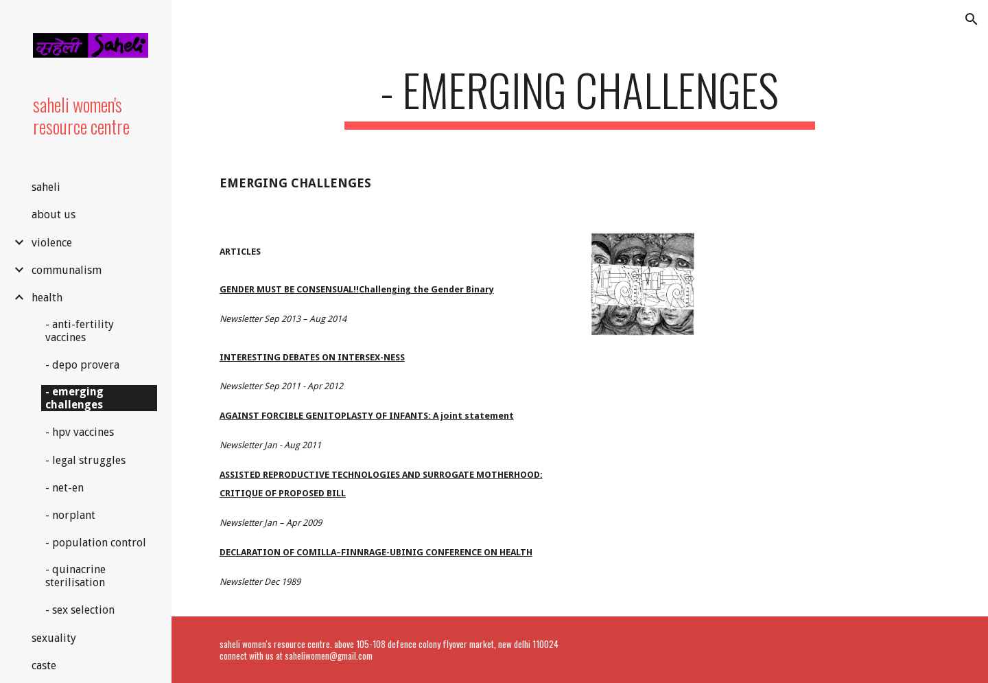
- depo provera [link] (82, 364)
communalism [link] (67, 270)
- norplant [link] (70, 515)
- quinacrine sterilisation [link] (75, 576)
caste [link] (44, 665)
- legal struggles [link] (85, 460)
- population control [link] (95, 542)
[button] (971, 19)
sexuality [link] (54, 638)
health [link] (47, 297)
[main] (580, 96)
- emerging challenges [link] (74, 398)
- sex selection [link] (80, 609)
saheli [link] (46, 187)
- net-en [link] (64, 487)
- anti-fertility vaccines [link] (79, 331)
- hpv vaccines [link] (79, 432)
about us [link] (53, 214)
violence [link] (52, 242)
